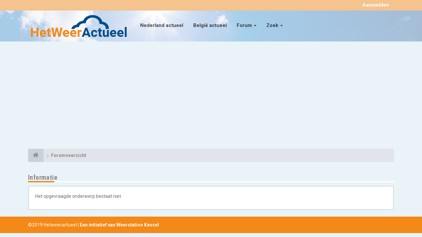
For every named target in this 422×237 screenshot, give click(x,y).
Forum (246, 25)
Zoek (274, 25)
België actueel (210, 25)
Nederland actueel (161, 25)
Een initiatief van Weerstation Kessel (119, 224)
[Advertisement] (211, 96)
